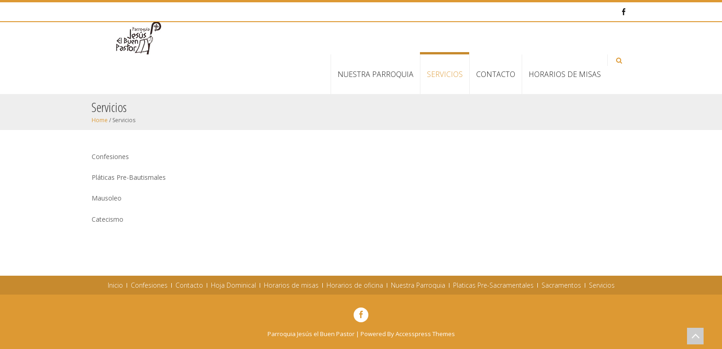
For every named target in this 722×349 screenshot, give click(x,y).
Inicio (115, 285)
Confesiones (149, 285)
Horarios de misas (565, 74)
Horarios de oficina (354, 285)
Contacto (495, 74)
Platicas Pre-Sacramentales (493, 285)
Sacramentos (561, 285)
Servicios (445, 74)
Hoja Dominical (233, 285)
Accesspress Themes (425, 334)
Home (100, 120)
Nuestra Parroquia (375, 74)
